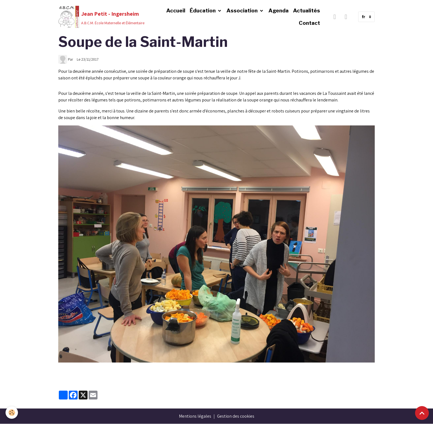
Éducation (203, 10)
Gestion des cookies (235, 416)
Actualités (306, 10)
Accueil (175, 10)
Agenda (278, 10)
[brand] (100, 17)
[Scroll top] (422, 413)
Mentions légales (195, 416)
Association (242, 10)
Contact (309, 23)
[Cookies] (12, 412)
